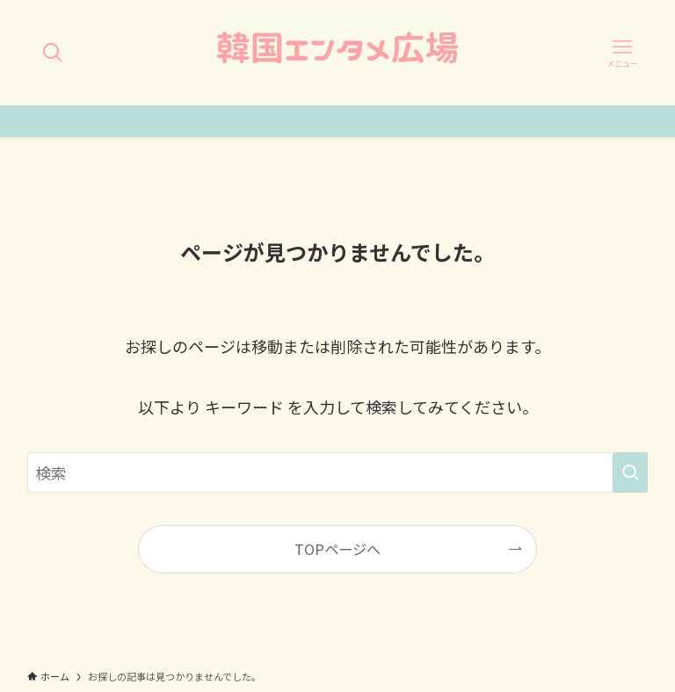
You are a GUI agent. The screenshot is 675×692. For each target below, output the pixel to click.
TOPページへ (337, 548)
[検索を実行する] (630, 472)
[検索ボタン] (52, 52)
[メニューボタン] (622, 52)
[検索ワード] (338, 472)
